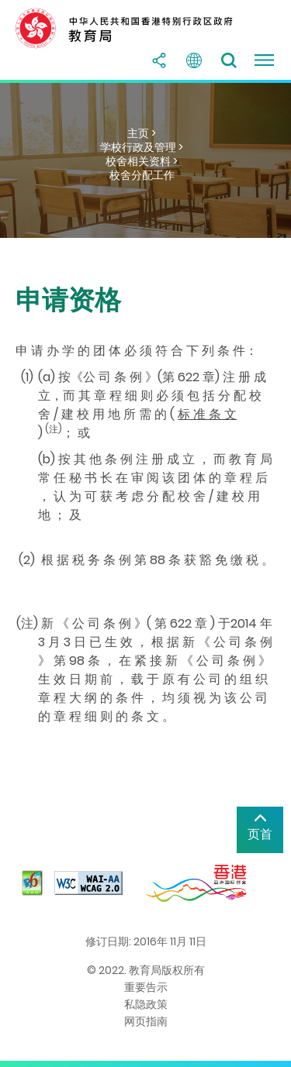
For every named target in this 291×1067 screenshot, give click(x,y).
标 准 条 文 (207, 414)
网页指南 (146, 1021)
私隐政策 (146, 1004)
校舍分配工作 (142, 175)
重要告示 (146, 987)
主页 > (141, 133)
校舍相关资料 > (142, 161)
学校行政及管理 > (141, 147)
